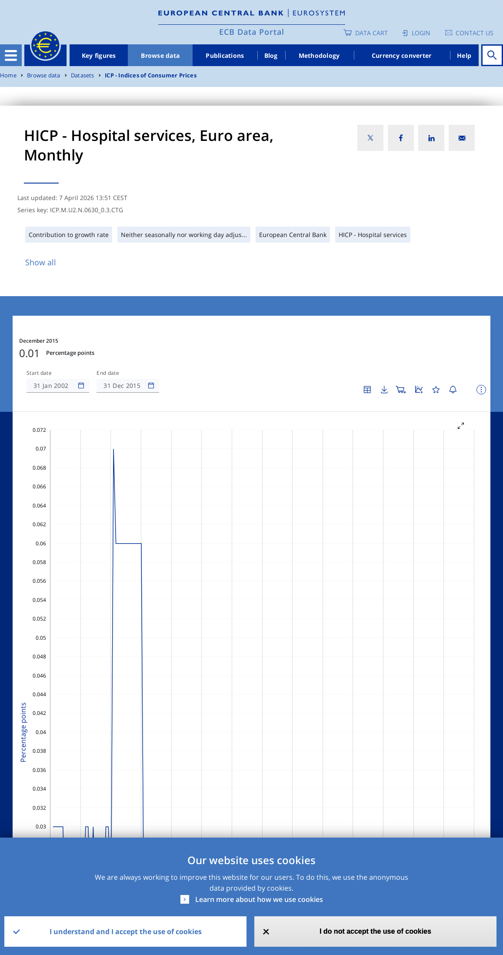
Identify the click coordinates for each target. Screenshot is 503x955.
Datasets (82, 75)
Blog (271, 55)
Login (421, 33)
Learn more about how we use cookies (259, 899)
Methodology (319, 55)
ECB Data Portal (251, 32)
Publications (225, 55)
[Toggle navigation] (11, 55)
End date (108, 373)
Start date (39, 373)
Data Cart (371, 33)
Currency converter (402, 55)
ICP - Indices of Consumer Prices (151, 75)
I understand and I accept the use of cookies (126, 931)
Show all (40, 262)
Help (464, 55)
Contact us (474, 33)
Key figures (99, 55)
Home (8, 75)
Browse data (160, 55)
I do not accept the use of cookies (375, 931)
